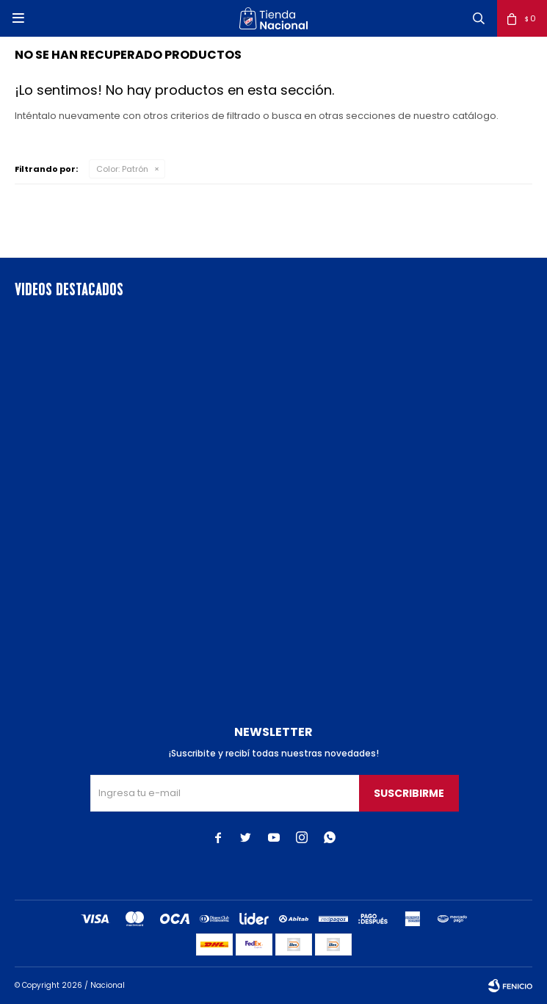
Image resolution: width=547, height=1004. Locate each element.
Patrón (122, 169)
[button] (478, 18)
